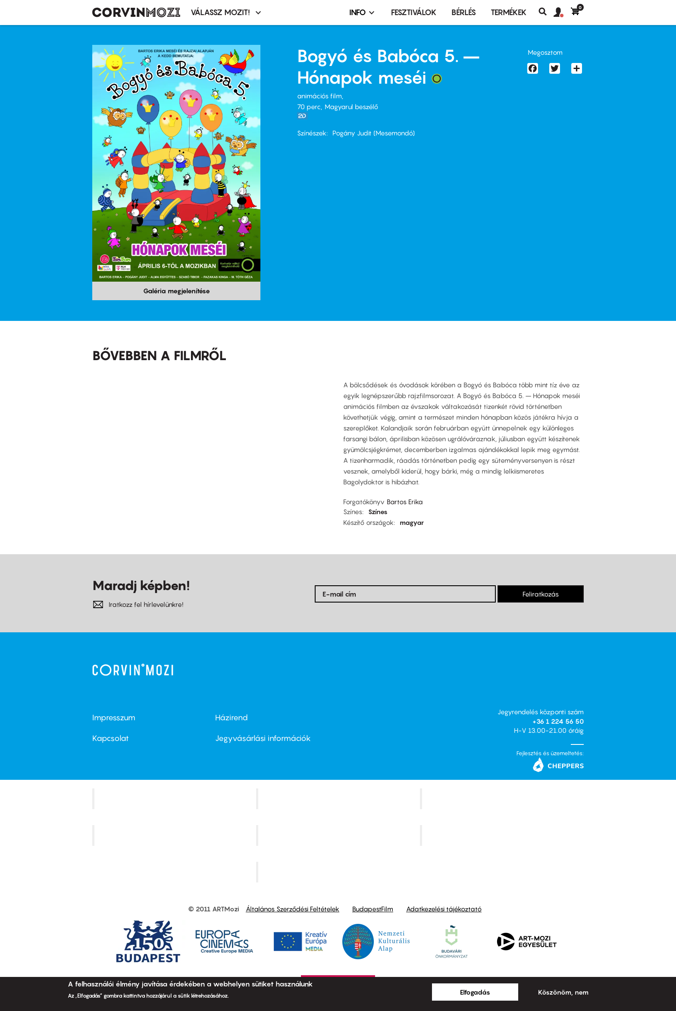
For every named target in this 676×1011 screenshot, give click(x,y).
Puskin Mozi (175, 835)
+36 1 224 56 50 (558, 721)
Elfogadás (475, 992)
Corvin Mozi (175, 799)
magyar (412, 522)
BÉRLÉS (463, 12)
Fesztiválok (414, 12)
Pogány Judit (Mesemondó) (373, 133)
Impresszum (113, 717)
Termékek (509, 12)
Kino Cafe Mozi (339, 799)
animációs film (319, 96)
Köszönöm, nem (563, 992)
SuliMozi (339, 835)
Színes (378, 511)
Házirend (231, 717)
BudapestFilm (372, 909)
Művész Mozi (503, 799)
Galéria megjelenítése (176, 291)
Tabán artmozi (503, 835)
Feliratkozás (541, 594)
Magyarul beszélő (351, 106)
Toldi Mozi (339, 871)
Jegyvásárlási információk (263, 738)
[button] (562, 12)
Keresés (546, 11)
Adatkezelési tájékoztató (444, 909)
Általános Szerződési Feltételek (292, 909)
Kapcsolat (110, 738)
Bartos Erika (405, 502)
